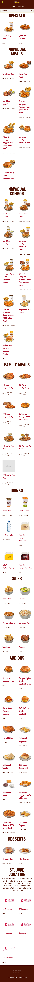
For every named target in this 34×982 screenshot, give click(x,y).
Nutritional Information (17, 974)
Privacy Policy (17, 972)
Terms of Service (17, 970)
